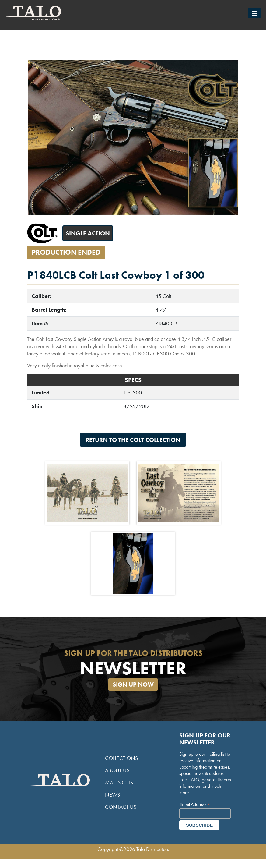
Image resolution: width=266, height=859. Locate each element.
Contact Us (120, 806)
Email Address (194, 805)
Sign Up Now (133, 684)
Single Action (88, 233)
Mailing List (120, 782)
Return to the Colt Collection (133, 440)
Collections (121, 758)
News (112, 794)
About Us (117, 770)
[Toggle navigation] (254, 13)
